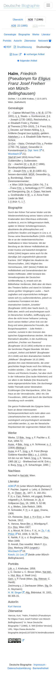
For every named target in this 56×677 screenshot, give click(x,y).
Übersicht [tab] (18, 19)
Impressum (39, 664)
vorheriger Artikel (34, 54)
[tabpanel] (28, 338)
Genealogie (10, 34)
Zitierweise (30, 40)
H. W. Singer (15, 592)
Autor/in (18, 40)
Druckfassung (23, 47)
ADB (10, 486)
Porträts (7, 40)
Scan (14, 54)
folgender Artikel (27, 60)
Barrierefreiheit (41, 668)
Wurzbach (13, 154)
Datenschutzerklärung (19, 668)
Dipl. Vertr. (33, 150)
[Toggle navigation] (48, 5)
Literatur (46, 34)
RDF (7, 47)
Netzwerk (44, 40)
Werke (35, 34)
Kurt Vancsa (14, 606)
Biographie (24, 34)
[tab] (35, 20)
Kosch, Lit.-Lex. (16, 554)
